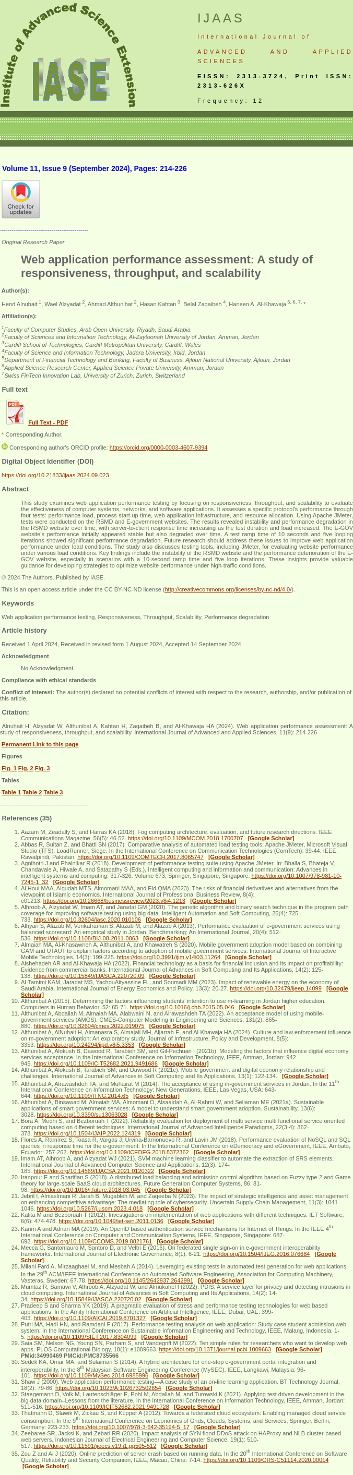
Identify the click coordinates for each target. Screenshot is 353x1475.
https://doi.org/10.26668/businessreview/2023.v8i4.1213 (114, 901)
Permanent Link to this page (40, 744)
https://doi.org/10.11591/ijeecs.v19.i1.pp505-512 (94, 1446)
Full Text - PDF (48, 422)
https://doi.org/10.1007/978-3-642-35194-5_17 (131, 1427)
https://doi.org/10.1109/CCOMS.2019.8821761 (92, 1241)
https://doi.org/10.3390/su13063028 (82, 1114)
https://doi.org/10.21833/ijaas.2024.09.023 (55, 475)
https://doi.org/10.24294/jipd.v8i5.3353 (86, 1045)
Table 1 (11, 792)
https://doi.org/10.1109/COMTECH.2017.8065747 (140, 857)
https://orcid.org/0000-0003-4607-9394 (159, 447)
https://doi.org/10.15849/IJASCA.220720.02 (85, 1299)
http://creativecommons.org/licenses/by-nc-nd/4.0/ (227, 589)
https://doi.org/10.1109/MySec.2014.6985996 (90, 1375)
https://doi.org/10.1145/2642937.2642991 (140, 1280)
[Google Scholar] (271, 838)
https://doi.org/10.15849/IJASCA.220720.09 (88, 976)
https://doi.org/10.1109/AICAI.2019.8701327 (89, 1318)
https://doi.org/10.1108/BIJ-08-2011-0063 (85, 938)
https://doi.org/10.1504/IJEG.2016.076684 (256, 1254)
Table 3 (53, 792)
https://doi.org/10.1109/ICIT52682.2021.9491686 (95, 1063)
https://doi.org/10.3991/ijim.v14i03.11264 (168, 957)
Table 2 (32, 792)
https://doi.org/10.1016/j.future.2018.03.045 (85, 1190)
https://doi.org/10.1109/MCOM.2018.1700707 (185, 838)
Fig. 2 (25, 768)
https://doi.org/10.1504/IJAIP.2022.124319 (86, 1133)
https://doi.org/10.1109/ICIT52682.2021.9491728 (107, 1407)
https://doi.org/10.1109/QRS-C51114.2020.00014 (266, 1460)
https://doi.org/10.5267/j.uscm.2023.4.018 (90, 1208)
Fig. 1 (9, 768)
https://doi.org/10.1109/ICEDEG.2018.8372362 (129, 1152)
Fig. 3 (42, 768)
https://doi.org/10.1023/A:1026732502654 (108, 1388)
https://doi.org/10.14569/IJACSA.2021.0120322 (93, 1171)
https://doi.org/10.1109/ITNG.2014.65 (80, 1096)
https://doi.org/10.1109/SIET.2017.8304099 (81, 1337)
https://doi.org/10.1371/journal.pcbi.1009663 (215, 1349)
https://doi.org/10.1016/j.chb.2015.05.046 (182, 1007)
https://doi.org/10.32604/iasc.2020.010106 (87, 919)
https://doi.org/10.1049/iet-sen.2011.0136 (110, 1221)
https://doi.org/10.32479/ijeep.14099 (276, 988)
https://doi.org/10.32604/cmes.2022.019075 (88, 1026)
